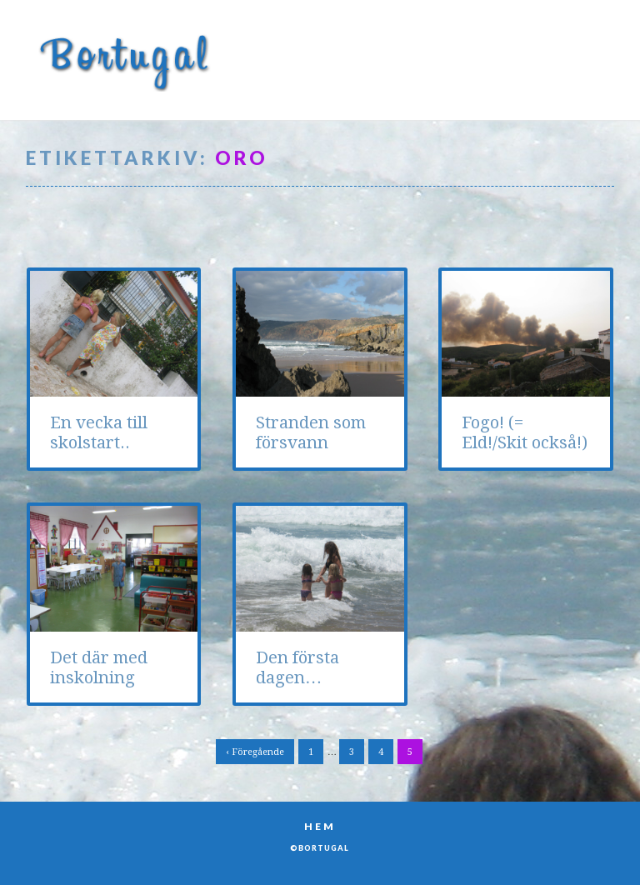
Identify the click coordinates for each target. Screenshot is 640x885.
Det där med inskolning (99, 668)
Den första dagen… (297, 668)
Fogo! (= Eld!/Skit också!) (525, 432)
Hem (320, 826)
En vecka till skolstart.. (99, 432)
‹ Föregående (255, 752)
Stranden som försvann (311, 432)
